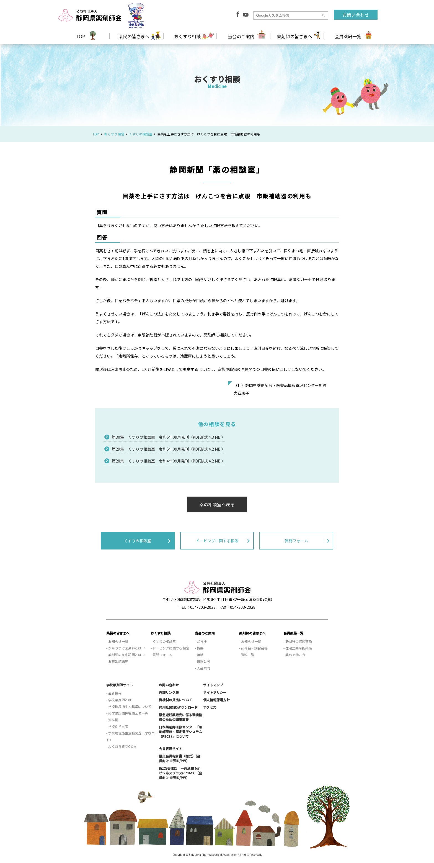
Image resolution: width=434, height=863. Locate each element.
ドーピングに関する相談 (217, 540)
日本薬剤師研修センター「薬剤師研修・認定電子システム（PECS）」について (180, 732)
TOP (80, 36)
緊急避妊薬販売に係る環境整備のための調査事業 (180, 717)
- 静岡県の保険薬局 (297, 641)
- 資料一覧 (246, 654)
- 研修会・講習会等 (253, 648)
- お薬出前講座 (117, 661)
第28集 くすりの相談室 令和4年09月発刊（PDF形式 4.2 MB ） (168, 461)
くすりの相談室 (140, 134)
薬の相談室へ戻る (217, 504)
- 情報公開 (202, 661)
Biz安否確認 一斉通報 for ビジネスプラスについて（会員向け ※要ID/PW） (180, 773)
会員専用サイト (170, 748)
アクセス (209, 707)
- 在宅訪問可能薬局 (297, 648)
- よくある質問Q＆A (121, 746)
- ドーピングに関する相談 (170, 648)
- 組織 (199, 654)
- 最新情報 (114, 693)
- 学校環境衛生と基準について (128, 706)
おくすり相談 (114, 134)
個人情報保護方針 (216, 699)
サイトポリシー (214, 692)
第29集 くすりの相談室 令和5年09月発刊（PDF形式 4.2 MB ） (168, 449)
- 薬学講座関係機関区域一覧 (127, 713)
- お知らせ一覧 (117, 641)
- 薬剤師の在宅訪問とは (123, 654)
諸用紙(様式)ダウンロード (178, 707)
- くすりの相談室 (163, 641)
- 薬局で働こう (294, 654)
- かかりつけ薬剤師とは (123, 648)
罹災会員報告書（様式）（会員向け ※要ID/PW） (179, 758)
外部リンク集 (169, 692)
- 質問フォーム (161, 654)
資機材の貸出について (175, 699)
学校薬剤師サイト (119, 684)
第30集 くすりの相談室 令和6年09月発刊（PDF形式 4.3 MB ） (168, 437)
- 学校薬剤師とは (118, 699)
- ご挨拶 (201, 641)
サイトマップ (213, 684)
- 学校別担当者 (117, 726)
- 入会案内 (202, 668)
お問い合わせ (355, 14)
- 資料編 (112, 719)
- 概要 (199, 648)
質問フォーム (296, 540)
